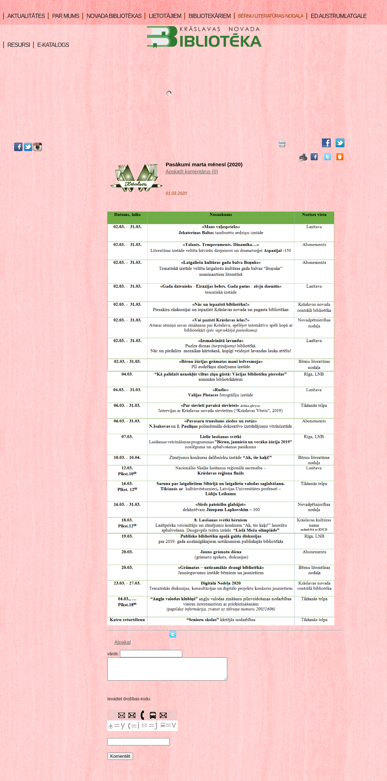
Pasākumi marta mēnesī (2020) (204, 164)
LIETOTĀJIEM (163, 16)
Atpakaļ (122, 642)
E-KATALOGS (51, 45)
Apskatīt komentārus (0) (192, 171)
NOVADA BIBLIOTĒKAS (111, 16)
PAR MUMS (63, 16)
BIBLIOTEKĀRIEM (207, 16)
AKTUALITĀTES (24, 16)
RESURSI (16, 45)
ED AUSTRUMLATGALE (336, 16)
